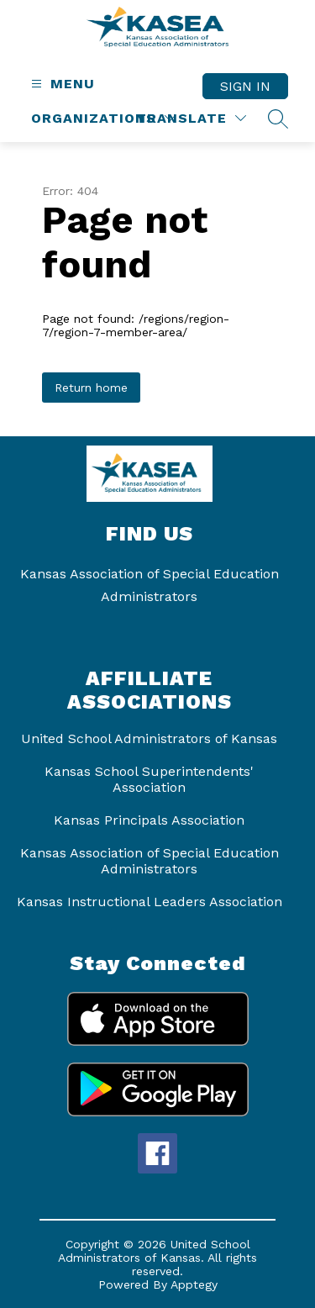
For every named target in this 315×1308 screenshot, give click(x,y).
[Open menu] (61, 83)
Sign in (245, 86)
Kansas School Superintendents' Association (149, 779)
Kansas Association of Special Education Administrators (149, 861)
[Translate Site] (191, 118)
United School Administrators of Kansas (149, 738)
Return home (91, 387)
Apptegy (194, 1284)
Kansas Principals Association (149, 820)
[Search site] (278, 118)
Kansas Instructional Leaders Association (149, 902)
